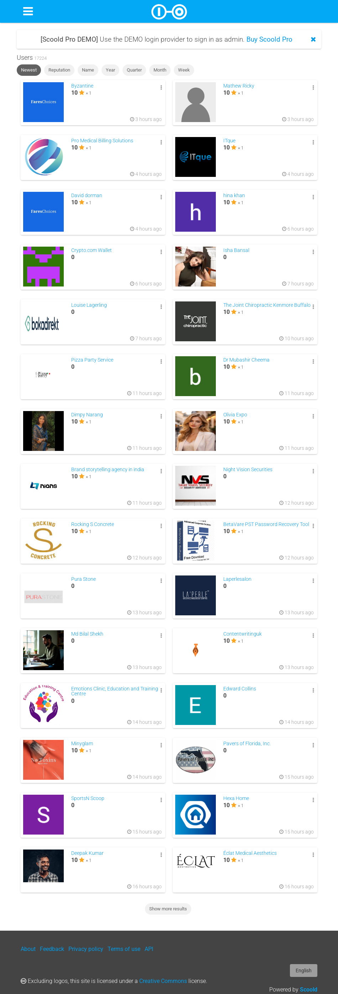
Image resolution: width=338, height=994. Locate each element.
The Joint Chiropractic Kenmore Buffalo (267, 305)
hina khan (234, 196)
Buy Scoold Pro (269, 39)
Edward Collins (239, 689)
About (28, 949)
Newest (29, 70)
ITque (229, 141)
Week (184, 70)
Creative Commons (163, 981)
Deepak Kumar (87, 853)
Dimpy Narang (87, 415)
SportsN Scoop (87, 798)
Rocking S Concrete (92, 524)
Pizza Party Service (92, 360)
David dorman (86, 196)
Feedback (52, 949)
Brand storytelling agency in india (107, 470)
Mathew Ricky (238, 86)
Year (110, 70)
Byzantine (82, 86)
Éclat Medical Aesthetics (250, 853)
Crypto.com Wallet (91, 250)
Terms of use (124, 949)
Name (88, 70)
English (304, 970)
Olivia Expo (235, 415)
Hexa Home (236, 798)
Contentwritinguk (242, 634)
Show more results (168, 908)
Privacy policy (85, 949)
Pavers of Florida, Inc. (247, 744)
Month (160, 70)
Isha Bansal (236, 250)
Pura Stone (83, 579)
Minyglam (82, 744)
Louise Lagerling (89, 305)
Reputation (59, 70)
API (149, 949)
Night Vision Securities (247, 470)
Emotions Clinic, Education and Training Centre (114, 691)
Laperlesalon (237, 579)
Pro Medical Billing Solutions (102, 141)
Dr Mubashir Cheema (246, 360)
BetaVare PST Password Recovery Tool (266, 524)
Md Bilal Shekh (87, 634)
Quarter (134, 70)
